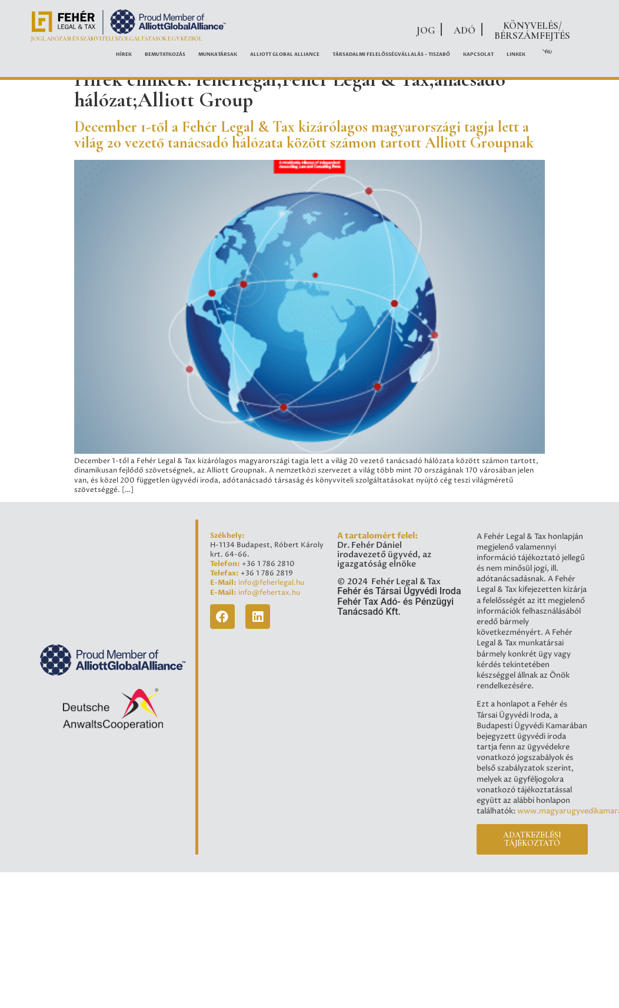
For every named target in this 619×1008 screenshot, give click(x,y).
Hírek (124, 54)
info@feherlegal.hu (271, 583)
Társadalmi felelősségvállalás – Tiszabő (391, 54)
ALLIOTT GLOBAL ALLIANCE (285, 54)
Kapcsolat (478, 54)
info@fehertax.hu (269, 593)
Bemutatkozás (165, 54)
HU (548, 52)
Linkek (516, 54)
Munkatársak (217, 54)
